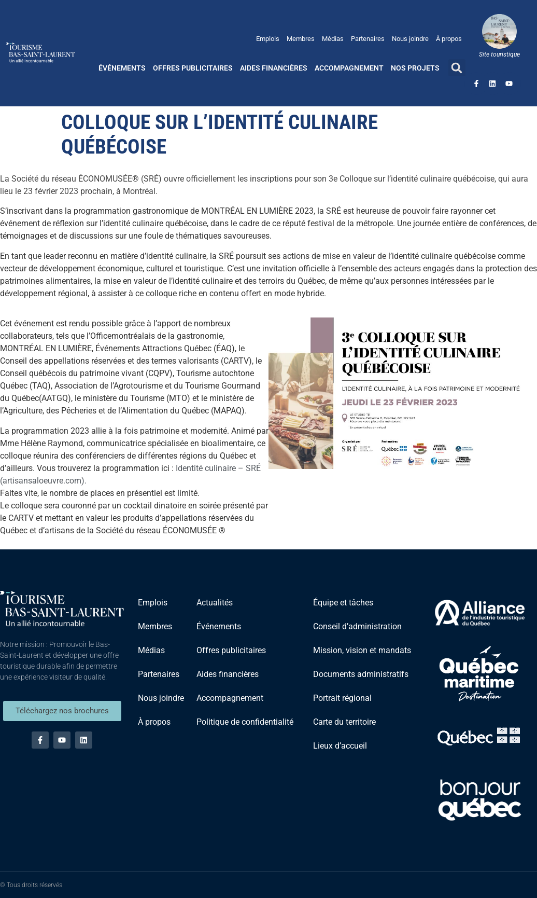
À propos (449, 39)
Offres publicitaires (193, 68)
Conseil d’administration (357, 626)
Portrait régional (342, 698)
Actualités (214, 602)
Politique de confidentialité (244, 722)
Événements (122, 68)
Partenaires (368, 39)
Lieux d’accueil (340, 746)
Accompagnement (349, 68)
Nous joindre (410, 39)
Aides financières (273, 68)
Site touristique (499, 54)
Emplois (267, 39)
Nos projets (415, 68)
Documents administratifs (360, 674)
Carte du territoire (344, 722)
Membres (301, 39)
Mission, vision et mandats (362, 650)
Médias (333, 39)
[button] (456, 67)
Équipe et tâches (343, 602)
